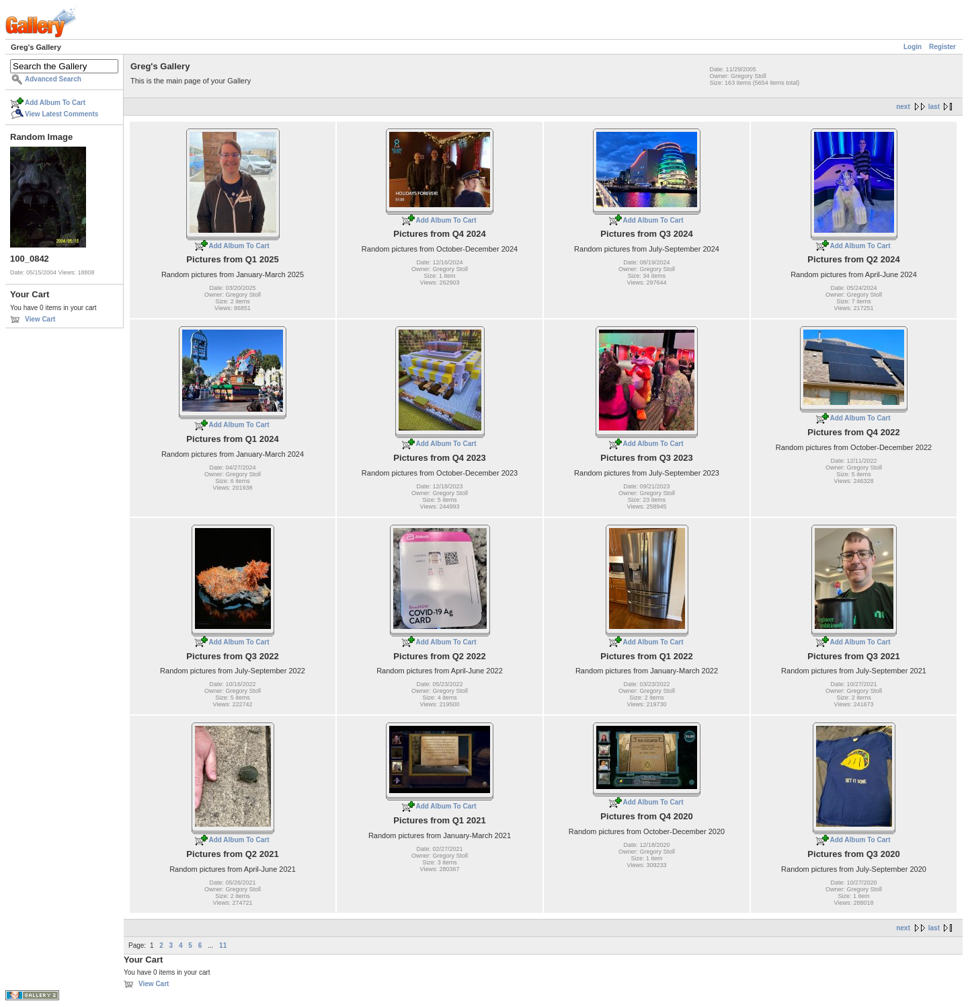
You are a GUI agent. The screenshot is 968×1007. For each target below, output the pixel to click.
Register (942, 46)
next (903, 106)
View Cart (40, 319)
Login (912, 46)
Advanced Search (53, 79)
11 (223, 945)
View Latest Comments (61, 114)
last (934, 106)
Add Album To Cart (55, 102)
